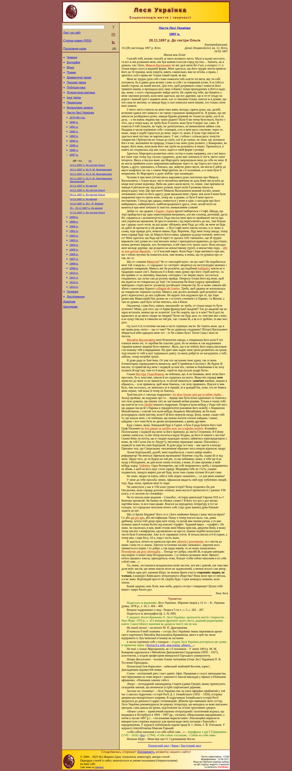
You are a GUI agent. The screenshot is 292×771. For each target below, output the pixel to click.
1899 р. (74, 238)
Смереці (99, 767)
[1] (90, 172)
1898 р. (74, 233)
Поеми (71, 74)
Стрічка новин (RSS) (77, 40)
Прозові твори (76, 85)
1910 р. (74, 296)
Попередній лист (158, 745)
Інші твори (74, 102)
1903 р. (74, 259)
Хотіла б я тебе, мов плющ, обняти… (169, 645)
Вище (175, 745)
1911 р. (74, 301)
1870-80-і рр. (77, 124)
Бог (143, 735)
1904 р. (74, 264)
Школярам (70, 333)
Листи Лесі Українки (80, 119)
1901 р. (74, 249)
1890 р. (74, 130)
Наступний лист (191, 745)
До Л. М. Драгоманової (91, 182)
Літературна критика (81, 97)
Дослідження (76, 322)
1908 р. (74, 285)
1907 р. (74, 280)
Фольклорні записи (80, 113)
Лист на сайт (72, 32)
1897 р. (74, 166)
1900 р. (74, 243)
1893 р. (74, 145)
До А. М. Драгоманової (91, 186)
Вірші (70, 69)
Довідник (69, 328)
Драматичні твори (79, 80)
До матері (83, 199)
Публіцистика (76, 91)
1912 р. (74, 306)
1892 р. (74, 140)
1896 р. (74, 161)
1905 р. (74, 269)
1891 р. (74, 135)
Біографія (73, 63)
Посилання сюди (74, 48)
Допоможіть (146, 752)
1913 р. (74, 311)
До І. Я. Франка (86, 218)
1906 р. (74, 275)
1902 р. (74, 254)
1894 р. (74, 150)
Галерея (72, 317)
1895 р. (74, 156)
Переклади (74, 108)
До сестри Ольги (87, 177)
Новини (72, 58)
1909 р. (74, 290)
